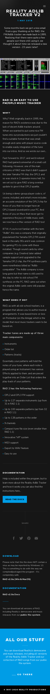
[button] (44, 6)
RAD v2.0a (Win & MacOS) (17, 579)
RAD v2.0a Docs (11, 594)
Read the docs (14, 499)
